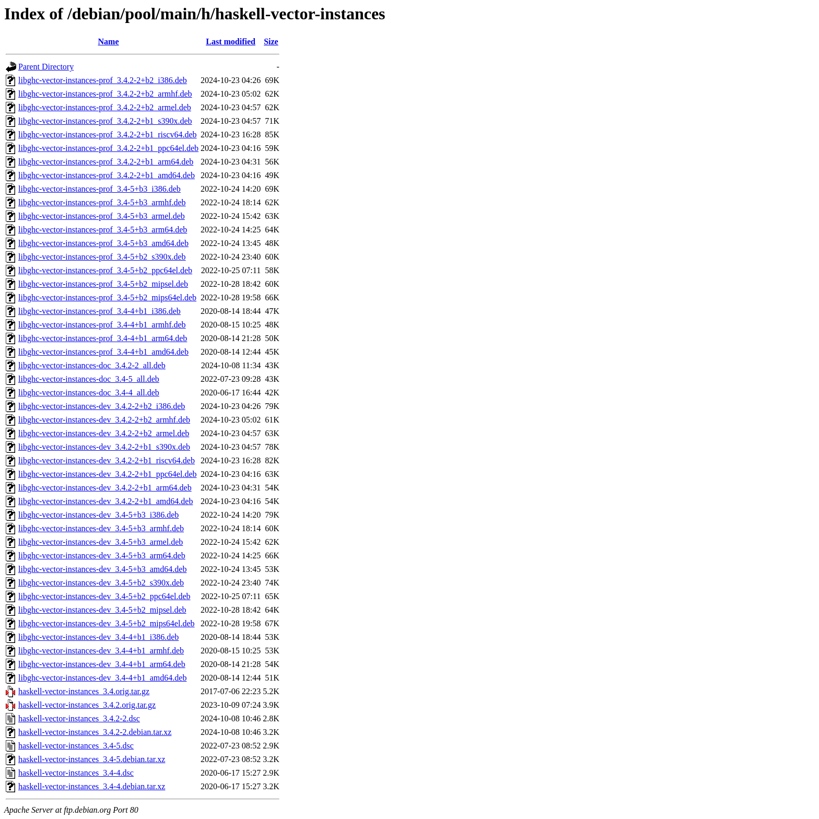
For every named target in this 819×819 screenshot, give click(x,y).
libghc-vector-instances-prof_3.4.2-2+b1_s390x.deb (105, 120)
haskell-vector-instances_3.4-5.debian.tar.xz (91, 759)
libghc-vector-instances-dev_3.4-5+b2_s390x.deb (101, 582)
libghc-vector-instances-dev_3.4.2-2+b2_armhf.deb (104, 419)
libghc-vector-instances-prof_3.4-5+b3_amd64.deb (103, 243)
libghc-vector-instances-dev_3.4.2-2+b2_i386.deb (101, 406)
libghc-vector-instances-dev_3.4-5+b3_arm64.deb (101, 555)
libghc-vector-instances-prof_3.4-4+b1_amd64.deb (103, 351)
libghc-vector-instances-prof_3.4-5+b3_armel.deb (101, 216)
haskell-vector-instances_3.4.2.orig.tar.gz (87, 704)
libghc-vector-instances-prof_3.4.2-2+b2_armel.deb (104, 107)
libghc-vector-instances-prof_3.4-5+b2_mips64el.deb (107, 297)
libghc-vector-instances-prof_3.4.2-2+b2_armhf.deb (105, 93)
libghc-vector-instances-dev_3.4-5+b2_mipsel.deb (102, 609)
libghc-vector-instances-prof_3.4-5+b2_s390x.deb (102, 256)
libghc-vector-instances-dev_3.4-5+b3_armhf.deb (101, 528)
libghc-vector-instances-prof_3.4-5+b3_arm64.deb (102, 229)
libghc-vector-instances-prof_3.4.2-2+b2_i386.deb (102, 80)
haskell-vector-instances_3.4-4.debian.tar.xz (91, 786)
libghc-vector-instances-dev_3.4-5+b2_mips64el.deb (106, 623)
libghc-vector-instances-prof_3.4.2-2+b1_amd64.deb (106, 175)
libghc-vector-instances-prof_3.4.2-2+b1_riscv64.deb (107, 134)
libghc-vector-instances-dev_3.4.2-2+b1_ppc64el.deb (107, 474)
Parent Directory (46, 66)
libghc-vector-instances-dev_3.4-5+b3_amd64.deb (102, 569)
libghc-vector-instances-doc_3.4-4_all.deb (88, 392)
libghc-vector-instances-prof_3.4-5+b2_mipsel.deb (103, 283)
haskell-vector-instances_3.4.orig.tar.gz (83, 691)
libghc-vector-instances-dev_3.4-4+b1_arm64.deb (101, 664)
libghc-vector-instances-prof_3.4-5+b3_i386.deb (99, 188)
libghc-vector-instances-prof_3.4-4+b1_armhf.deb (102, 324)
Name (108, 41)
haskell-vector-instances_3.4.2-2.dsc (79, 718)
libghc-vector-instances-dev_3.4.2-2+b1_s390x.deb (104, 446)
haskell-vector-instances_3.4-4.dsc (76, 772)
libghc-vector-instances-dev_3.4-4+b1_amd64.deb (102, 677)
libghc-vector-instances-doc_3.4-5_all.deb (88, 379)
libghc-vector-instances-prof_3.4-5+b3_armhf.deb (102, 202)
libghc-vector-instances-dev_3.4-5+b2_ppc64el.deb (104, 596)
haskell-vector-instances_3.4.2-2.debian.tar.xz (94, 732)
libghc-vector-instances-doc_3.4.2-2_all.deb (92, 365)
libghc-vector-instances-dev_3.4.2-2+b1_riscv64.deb (106, 460)
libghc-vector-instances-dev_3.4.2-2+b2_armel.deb (103, 433)
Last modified (230, 41)
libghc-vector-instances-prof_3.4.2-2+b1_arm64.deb (105, 161)
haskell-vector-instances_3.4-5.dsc (76, 745)
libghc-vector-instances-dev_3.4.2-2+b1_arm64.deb (105, 487)
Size (271, 41)
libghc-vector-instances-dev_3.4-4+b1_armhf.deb (101, 650)
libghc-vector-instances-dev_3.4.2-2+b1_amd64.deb (105, 501)
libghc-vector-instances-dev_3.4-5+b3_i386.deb (98, 514)
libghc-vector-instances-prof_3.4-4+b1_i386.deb (99, 311)
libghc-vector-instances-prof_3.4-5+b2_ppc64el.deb (105, 270)
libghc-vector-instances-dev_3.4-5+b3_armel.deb (100, 541)
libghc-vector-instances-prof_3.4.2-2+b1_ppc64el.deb (108, 148)
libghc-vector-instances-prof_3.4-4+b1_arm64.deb (102, 338)
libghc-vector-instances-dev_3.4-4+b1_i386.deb (98, 637)
